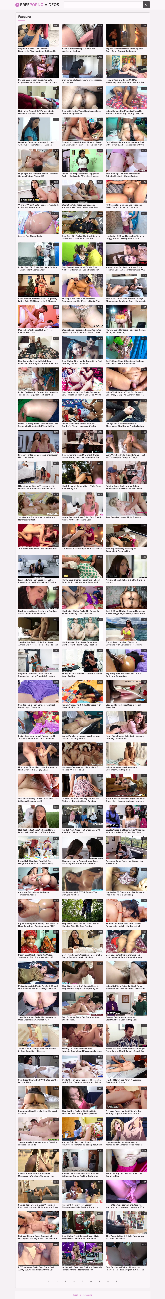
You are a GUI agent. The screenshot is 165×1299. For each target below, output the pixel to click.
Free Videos (37, 5)
